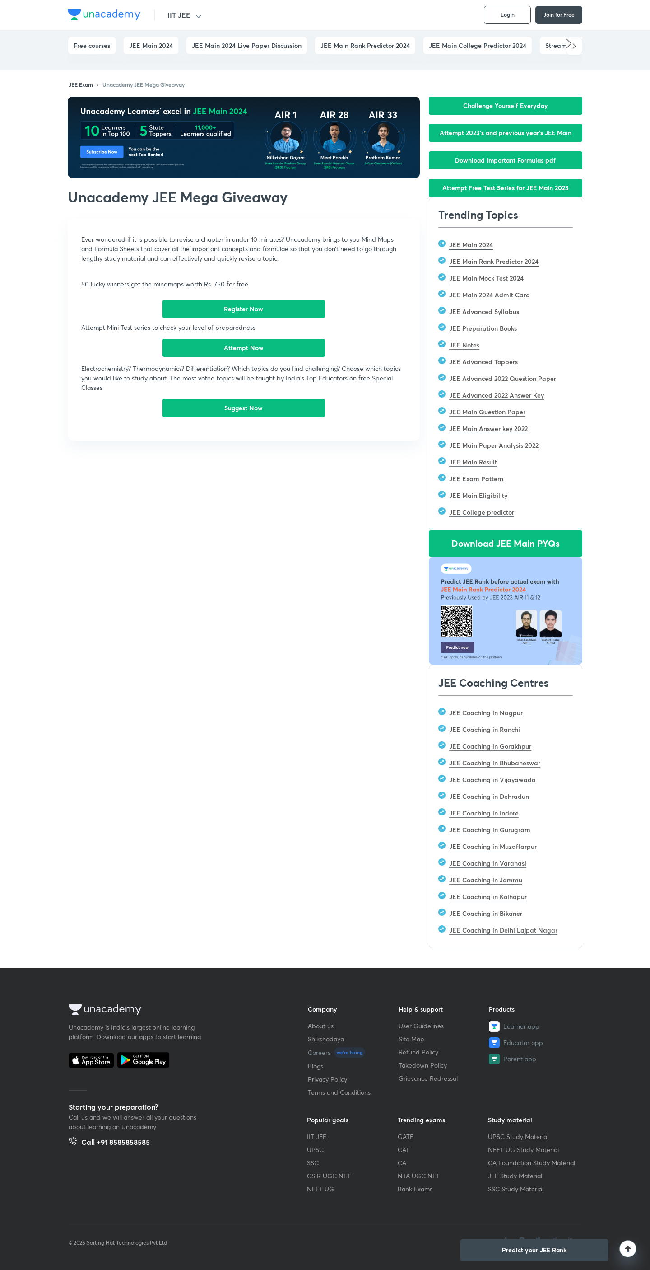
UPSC (315, 1149)
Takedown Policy (423, 1065)
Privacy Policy (327, 1079)
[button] (574, 46)
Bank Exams (415, 1189)
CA (402, 1162)
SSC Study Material (515, 1189)
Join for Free (559, 14)
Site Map (411, 1039)
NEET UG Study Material (523, 1149)
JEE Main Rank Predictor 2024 (365, 45)
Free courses (92, 45)
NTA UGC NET (419, 1176)
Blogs (315, 1066)
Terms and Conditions (339, 1092)
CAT (403, 1149)
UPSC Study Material (518, 1136)
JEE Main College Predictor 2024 (477, 45)
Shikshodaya (326, 1039)
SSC (313, 1162)
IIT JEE (178, 14)
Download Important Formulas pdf (505, 160)
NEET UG (320, 1189)
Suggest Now (243, 407)
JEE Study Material (515, 1176)
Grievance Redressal (428, 1078)
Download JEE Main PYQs (505, 543)
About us (321, 1026)
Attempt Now (244, 347)
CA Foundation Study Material (531, 1162)
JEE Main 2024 (151, 45)
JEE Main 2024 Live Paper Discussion (247, 45)
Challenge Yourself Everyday (505, 105)
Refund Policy (418, 1052)
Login (508, 14)
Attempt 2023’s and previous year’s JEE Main (505, 132)
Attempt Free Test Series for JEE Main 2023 (505, 187)
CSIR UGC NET (329, 1176)
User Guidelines (421, 1026)
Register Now (243, 309)
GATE (405, 1136)
